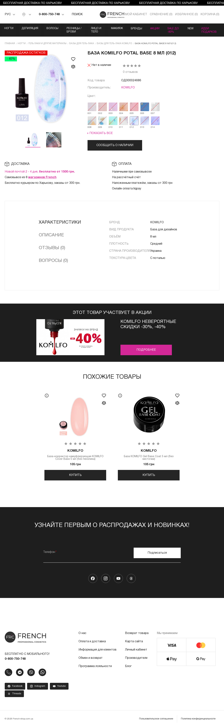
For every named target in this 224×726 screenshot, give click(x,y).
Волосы (55, 28)
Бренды (159, 28)
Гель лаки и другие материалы (47, 40)
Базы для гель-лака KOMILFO (114, 40)
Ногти (9, 28)
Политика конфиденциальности (198, 717)
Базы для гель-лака (81, 40)
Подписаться (157, 551)
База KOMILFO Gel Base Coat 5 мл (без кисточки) (149, 451)
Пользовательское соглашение (156, 717)
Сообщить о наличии (114, 141)
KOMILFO (128, 84)
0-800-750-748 (49, 14)
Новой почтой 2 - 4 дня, (40, 168)
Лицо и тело (113, 28)
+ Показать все (100, 129)
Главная (10, 40)
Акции (178, 28)
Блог (128, 664)
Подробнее (146, 346)
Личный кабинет (136, 648)
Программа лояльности (95, 664)
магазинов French (42, 174)
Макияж (138, 28)
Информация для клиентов (97, 648)
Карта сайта (134, 640)
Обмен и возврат (90, 656)
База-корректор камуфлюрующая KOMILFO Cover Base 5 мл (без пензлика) (75, 451)
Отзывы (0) (52, 244)
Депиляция (31, 28)
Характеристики (60, 219)
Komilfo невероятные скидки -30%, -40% (148, 321)
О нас (82, 631)
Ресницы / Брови (82, 28)
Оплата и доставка (92, 640)
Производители (136, 656)
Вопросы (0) (53, 257)
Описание (51, 232)
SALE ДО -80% (202, 28)
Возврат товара (137, 631)
